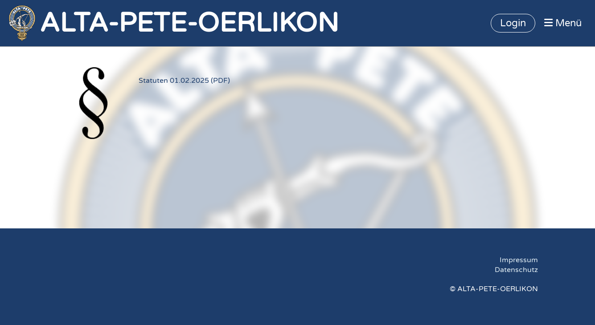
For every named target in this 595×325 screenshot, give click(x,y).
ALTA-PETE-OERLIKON (189, 23)
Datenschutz (516, 269)
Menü (563, 23)
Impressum (519, 260)
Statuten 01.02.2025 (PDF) (184, 80)
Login (513, 23)
